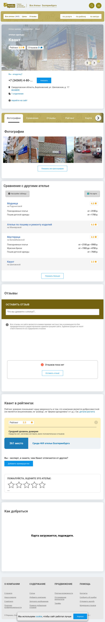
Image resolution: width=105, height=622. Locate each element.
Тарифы (58, 603)
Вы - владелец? (15, 74)
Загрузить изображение (38, 601)
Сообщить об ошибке (88, 597)
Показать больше (52, 276)
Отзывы (32, 16)
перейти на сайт (19, 100)
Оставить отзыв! (53, 373)
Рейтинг (69, 118)
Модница (12, 203)
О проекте (8, 593)
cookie (39, 616)
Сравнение (32, 118)
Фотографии (14, 118)
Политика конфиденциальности (13, 606)
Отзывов (34, 47)
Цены (24, 16)
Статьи (32, 593)
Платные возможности (64, 593)
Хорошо (80, 616)
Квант (10, 261)
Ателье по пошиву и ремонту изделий (29, 224)
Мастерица (13, 236)
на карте (15, 90)
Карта (88, 118)
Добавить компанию (37, 597)
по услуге (67, 16)
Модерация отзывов (88, 605)
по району (81, 16)
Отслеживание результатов (60, 598)
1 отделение (17, 93)
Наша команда (10, 597)
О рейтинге (8, 601)
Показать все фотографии (52, 169)
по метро (94, 16)
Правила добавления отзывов (37, 606)
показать (44, 80)
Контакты (83, 593)
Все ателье (12, 16)
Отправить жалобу (87, 601)
